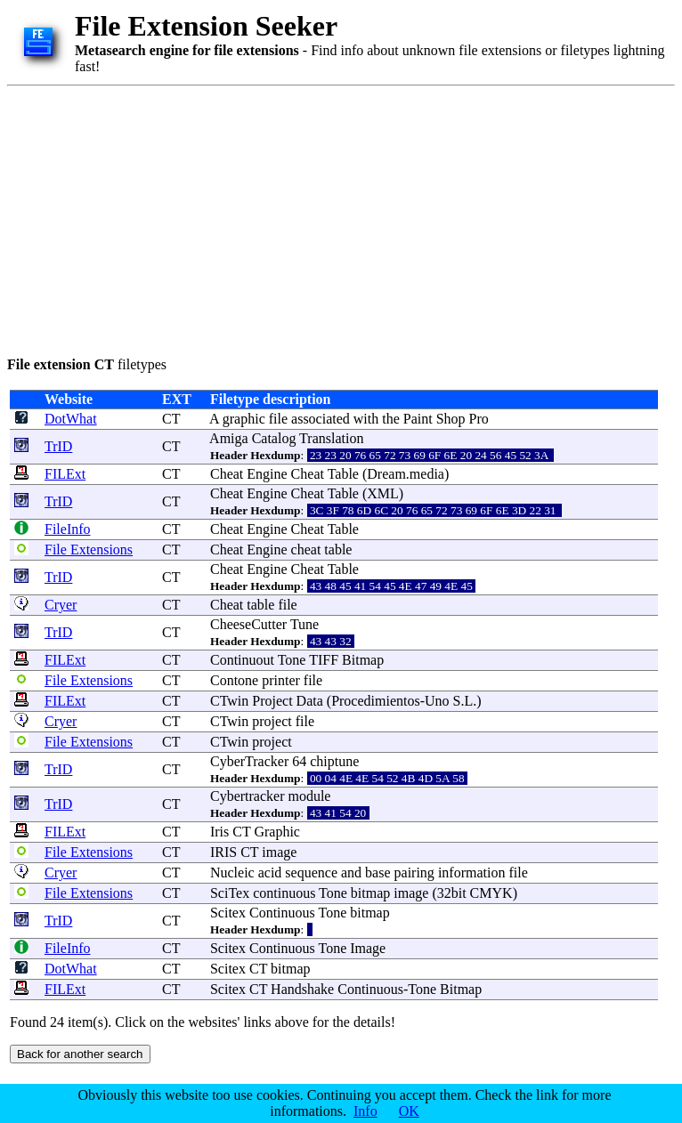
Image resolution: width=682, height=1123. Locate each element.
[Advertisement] (295, 218)
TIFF (323, 659)
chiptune (334, 761)
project (271, 721)
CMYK (491, 893)
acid (270, 872)
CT (171, 418)
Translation (331, 438)
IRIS (223, 852)
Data (309, 700)
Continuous (282, 912)
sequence (311, 872)
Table (343, 473)
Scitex (228, 912)
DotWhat (71, 418)
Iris (219, 831)
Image (368, 948)
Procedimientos (375, 700)
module (309, 796)
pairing (414, 872)
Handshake (302, 989)
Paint (418, 418)
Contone (234, 680)
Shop (451, 418)
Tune (304, 624)
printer (281, 680)
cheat (306, 549)
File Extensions (89, 549)
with (365, 418)
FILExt (65, 473)
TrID (58, 446)
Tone (292, 659)
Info (365, 1111)
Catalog (274, 438)
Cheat (226, 473)
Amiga (228, 438)
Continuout (242, 659)
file (278, 418)
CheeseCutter (248, 624)
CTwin (229, 700)
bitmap (370, 893)
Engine (267, 473)
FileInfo (68, 529)
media (427, 473)
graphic (244, 418)
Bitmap (363, 659)
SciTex (229, 893)
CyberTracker (249, 761)
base (377, 872)
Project (272, 700)
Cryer (61, 604)
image (279, 852)
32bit (452, 893)
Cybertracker (247, 796)
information (472, 872)
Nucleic (232, 872)
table (338, 549)
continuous (284, 893)
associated (320, 418)
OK (409, 1111)
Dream (386, 473)
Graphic (277, 831)
